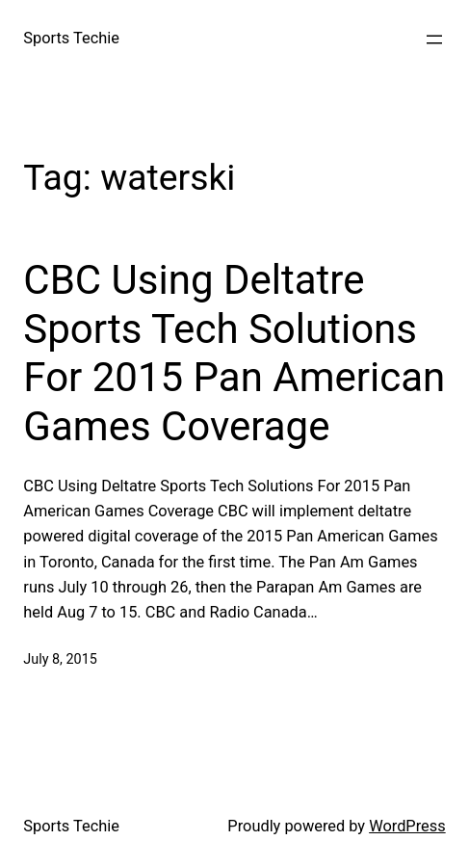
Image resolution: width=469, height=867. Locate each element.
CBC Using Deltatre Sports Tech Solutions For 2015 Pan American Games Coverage (234, 352)
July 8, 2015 (59, 659)
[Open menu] (434, 39)
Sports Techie (71, 38)
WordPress (407, 826)
